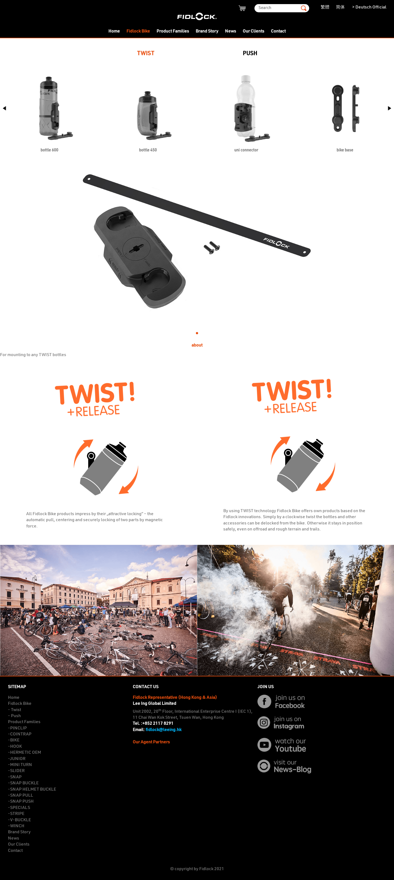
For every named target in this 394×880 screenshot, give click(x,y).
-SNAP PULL (20, 795)
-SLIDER (16, 771)
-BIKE (13, 740)
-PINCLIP (17, 728)
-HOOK (15, 746)
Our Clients (253, 31)
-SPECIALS (19, 808)
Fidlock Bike (138, 31)
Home (114, 31)
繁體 (325, 7)
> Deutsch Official (368, 7)
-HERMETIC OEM (24, 752)
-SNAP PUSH (21, 801)
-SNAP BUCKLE (23, 783)
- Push (14, 716)
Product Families (173, 31)
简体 (340, 7)
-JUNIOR (16, 759)
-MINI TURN (20, 765)
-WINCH (16, 826)
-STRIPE (16, 814)
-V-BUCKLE (19, 820)
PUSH (250, 54)
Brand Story (207, 31)
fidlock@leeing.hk (163, 730)
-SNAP (15, 777)
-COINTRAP (19, 734)
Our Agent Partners (151, 742)
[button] (387, 111)
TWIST (145, 54)
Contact (278, 31)
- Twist (14, 710)
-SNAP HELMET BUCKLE (32, 789)
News (230, 31)
